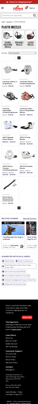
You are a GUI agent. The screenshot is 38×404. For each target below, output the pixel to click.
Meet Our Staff (11, 341)
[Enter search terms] (19, 15)
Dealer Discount (12, 344)
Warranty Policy (11, 363)
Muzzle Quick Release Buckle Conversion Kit (8, 199)
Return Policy (10, 360)
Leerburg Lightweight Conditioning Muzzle (10, 110)
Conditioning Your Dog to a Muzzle (13, 238)
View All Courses (29, 219)
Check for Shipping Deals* (20, 2)
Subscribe (27, 317)
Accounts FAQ (11, 354)
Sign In (32, 8)
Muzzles (9, 22)
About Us (9, 338)
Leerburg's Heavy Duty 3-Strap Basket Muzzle (27, 110)
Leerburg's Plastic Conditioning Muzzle (27, 82)
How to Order (11, 357)
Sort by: (4, 53)
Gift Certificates (12, 347)
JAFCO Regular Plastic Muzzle (8, 138)
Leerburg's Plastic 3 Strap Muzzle (10, 82)
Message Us (10, 370)
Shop (3, 22)
